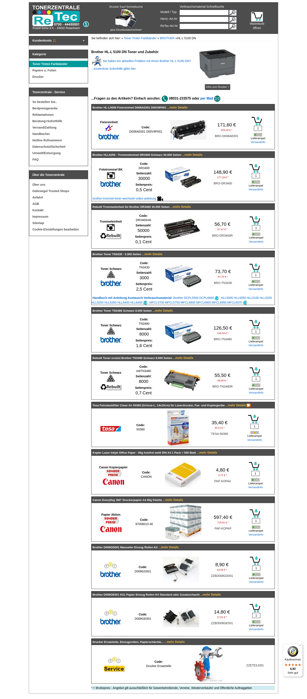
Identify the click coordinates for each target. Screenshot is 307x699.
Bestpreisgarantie (45, 108)
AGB (35, 204)
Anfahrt (37, 197)
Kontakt (37, 210)
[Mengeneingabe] (258, 128)
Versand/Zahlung (44, 127)
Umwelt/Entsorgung (46, 153)
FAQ (35, 159)
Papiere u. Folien (44, 70)
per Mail (206, 98)
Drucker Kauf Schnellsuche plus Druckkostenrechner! (126, 18)
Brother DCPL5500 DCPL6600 (156, 298)
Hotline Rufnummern (47, 140)
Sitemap (38, 223)
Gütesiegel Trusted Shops (50, 191)
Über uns (38, 184)
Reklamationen (43, 114)
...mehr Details (177, 107)
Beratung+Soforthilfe (47, 121)
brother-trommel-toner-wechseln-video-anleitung (128, 198)
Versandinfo (258, 142)
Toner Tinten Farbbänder (49, 64)
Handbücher (41, 134)
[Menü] (300, 646)
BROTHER (167, 38)
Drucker (38, 76)
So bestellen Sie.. (44, 102)
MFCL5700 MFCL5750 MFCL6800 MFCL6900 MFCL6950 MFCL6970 (198, 302)
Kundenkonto (44, 41)
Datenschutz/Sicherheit (48, 146)
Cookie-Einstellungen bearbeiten (55, 229)
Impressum (40, 216)
